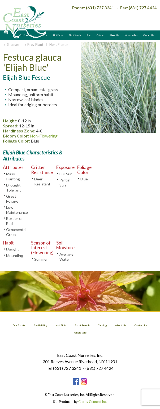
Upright (12, 249)
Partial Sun (64, 182)
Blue (84, 179)
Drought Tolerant (13, 187)
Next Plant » (59, 44)
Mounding (14, 255)
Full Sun (65, 174)
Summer (41, 259)
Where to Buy (131, 35)
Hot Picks (58, 35)
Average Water (66, 256)
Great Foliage (12, 198)
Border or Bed (14, 221)
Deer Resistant (42, 181)
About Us (114, 35)
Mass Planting (13, 176)
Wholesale (80, 332)
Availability (40, 325)
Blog (89, 35)
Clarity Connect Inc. (92, 401)
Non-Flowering (44, 135)
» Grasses (11, 44)
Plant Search (75, 35)
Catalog (100, 35)
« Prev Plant (33, 44)
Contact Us (148, 35)
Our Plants (19, 325)
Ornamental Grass (16, 232)
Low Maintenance (17, 210)
